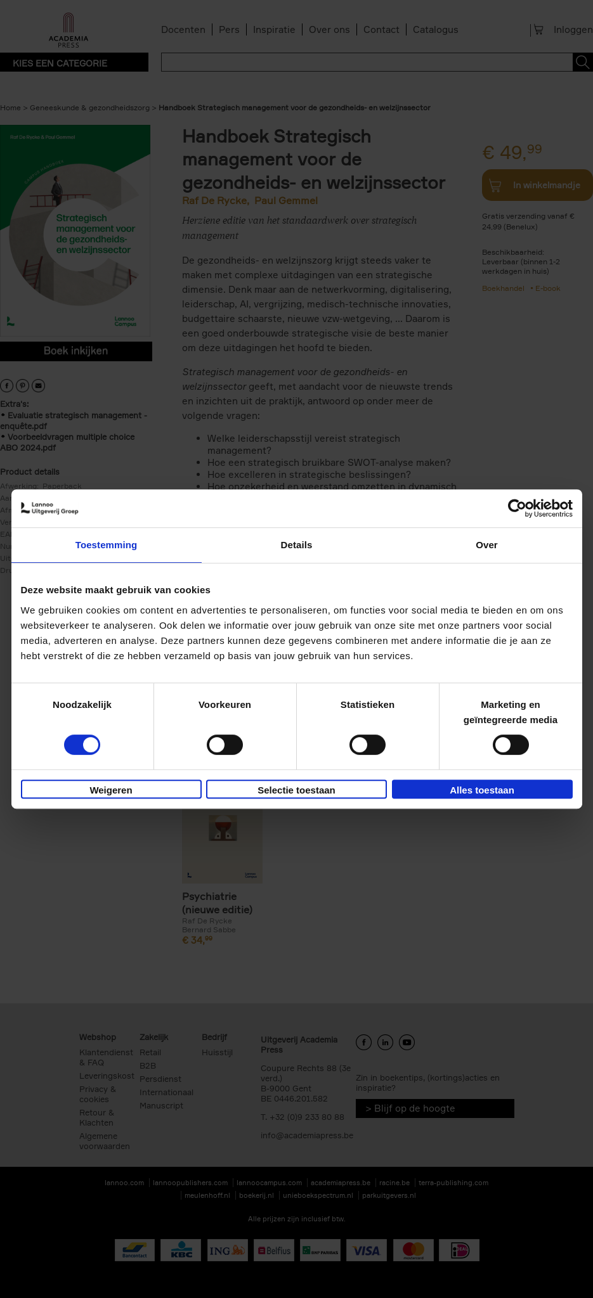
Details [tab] (297, 544)
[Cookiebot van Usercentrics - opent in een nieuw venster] (517, 508)
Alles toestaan (482, 790)
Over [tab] (487, 544)
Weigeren (110, 790)
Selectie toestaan (296, 790)
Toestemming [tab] (106, 544)
